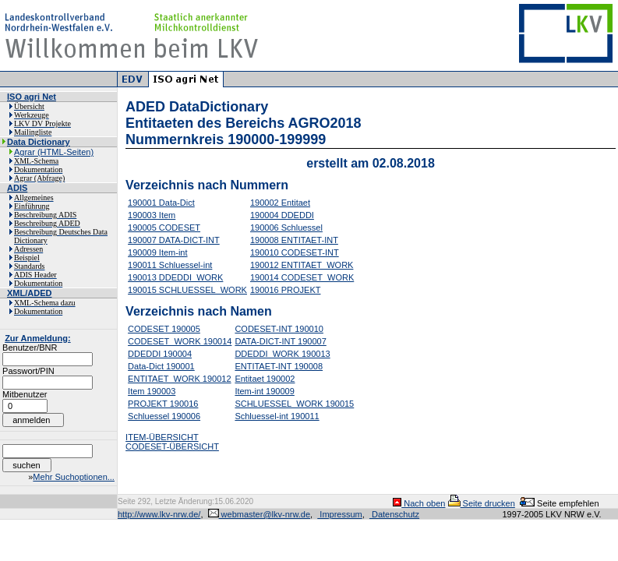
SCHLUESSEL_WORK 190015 (294, 403)
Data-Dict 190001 (161, 366)
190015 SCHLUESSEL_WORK (187, 290)
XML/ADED (29, 293)
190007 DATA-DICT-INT (174, 240)
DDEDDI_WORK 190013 (282, 353)
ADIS (17, 187)
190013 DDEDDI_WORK (175, 277)
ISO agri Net (31, 96)
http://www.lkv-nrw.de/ (159, 514)
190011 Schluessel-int (170, 265)
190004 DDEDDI (282, 215)
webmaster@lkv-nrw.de (259, 514)
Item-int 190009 (264, 391)
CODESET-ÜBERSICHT (172, 446)
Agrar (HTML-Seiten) (54, 152)
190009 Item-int (157, 252)
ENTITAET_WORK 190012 (179, 378)
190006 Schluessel (286, 227)
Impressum (339, 514)
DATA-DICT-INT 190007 (280, 341)
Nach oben (419, 503)
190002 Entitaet (280, 202)
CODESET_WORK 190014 (179, 341)
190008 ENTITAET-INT (294, 240)
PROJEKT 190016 (163, 403)
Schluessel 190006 (164, 416)
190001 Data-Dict (161, 202)
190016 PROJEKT (285, 290)
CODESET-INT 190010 (279, 328)
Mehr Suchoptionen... (74, 477)
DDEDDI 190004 (160, 353)
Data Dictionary (38, 141)
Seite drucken (481, 503)
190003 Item (151, 215)
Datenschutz (394, 514)
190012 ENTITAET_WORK (301, 265)
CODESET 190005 (164, 328)
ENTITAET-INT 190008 (279, 366)
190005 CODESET (164, 227)
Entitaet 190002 (265, 378)
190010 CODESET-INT (294, 252)
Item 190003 (151, 391)
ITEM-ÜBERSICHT (162, 437)
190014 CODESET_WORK (302, 277)
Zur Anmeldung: (38, 338)
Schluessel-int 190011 (277, 416)
